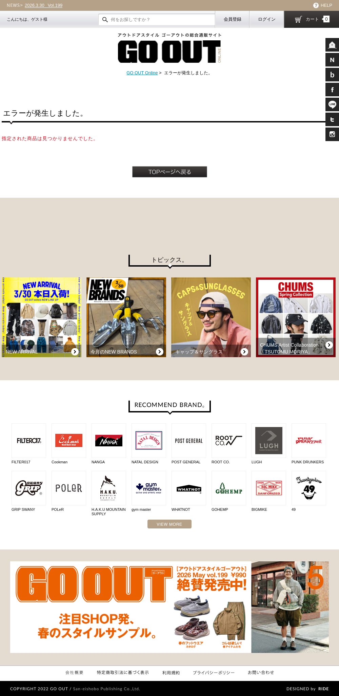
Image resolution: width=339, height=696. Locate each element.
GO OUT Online (142, 72)
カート (318, 19)
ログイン (267, 19)
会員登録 (232, 19)
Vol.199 (43, 5)
